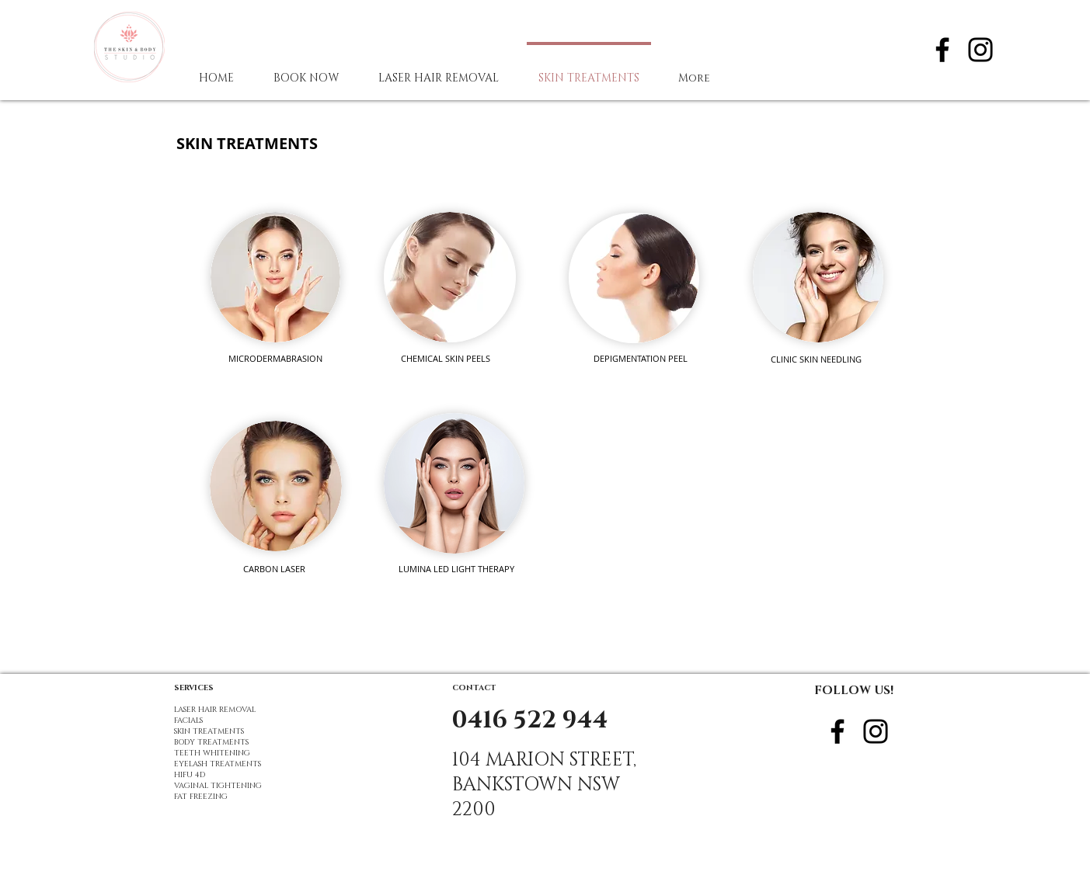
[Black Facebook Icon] (942, 49)
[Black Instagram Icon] (980, 49)
